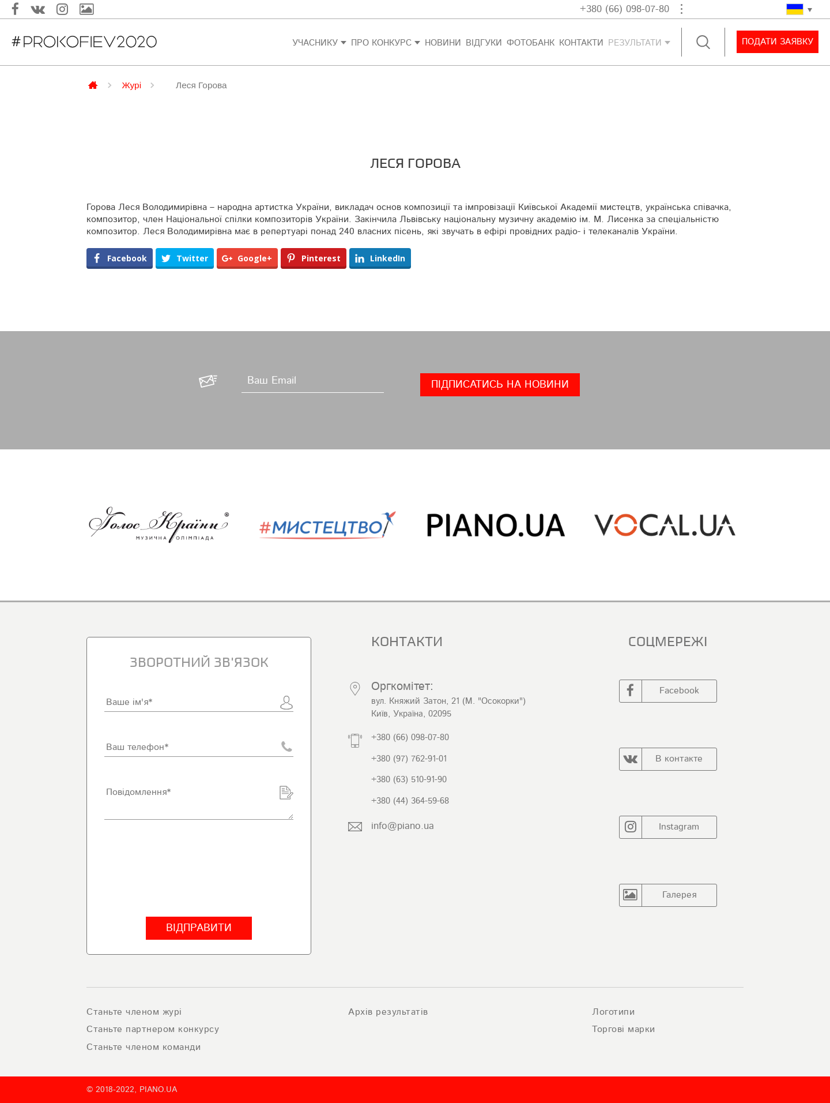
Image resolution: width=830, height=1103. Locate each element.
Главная (94, 84)
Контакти (581, 43)
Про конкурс (381, 43)
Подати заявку (777, 41)
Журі (132, 85)
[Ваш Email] (312, 381)
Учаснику (315, 43)
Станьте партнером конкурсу (152, 1029)
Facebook (659, 691)
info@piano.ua (402, 826)
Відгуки (484, 43)
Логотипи (613, 1011)
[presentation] (192, 868)
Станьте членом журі (134, 1011)
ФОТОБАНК (530, 43)
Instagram (660, 827)
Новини (443, 43)
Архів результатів (388, 1011)
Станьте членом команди (143, 1047)
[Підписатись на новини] (500, 384)
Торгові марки (623, 1029)
